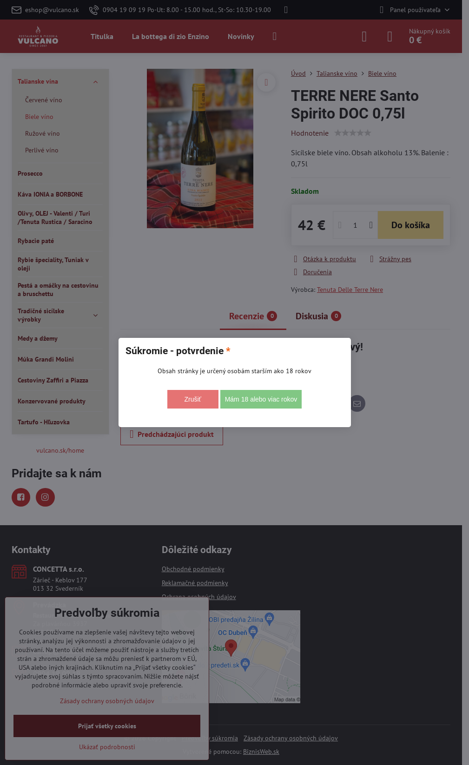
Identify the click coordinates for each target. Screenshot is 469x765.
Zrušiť (192, 399)
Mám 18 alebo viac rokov (261, 399)
